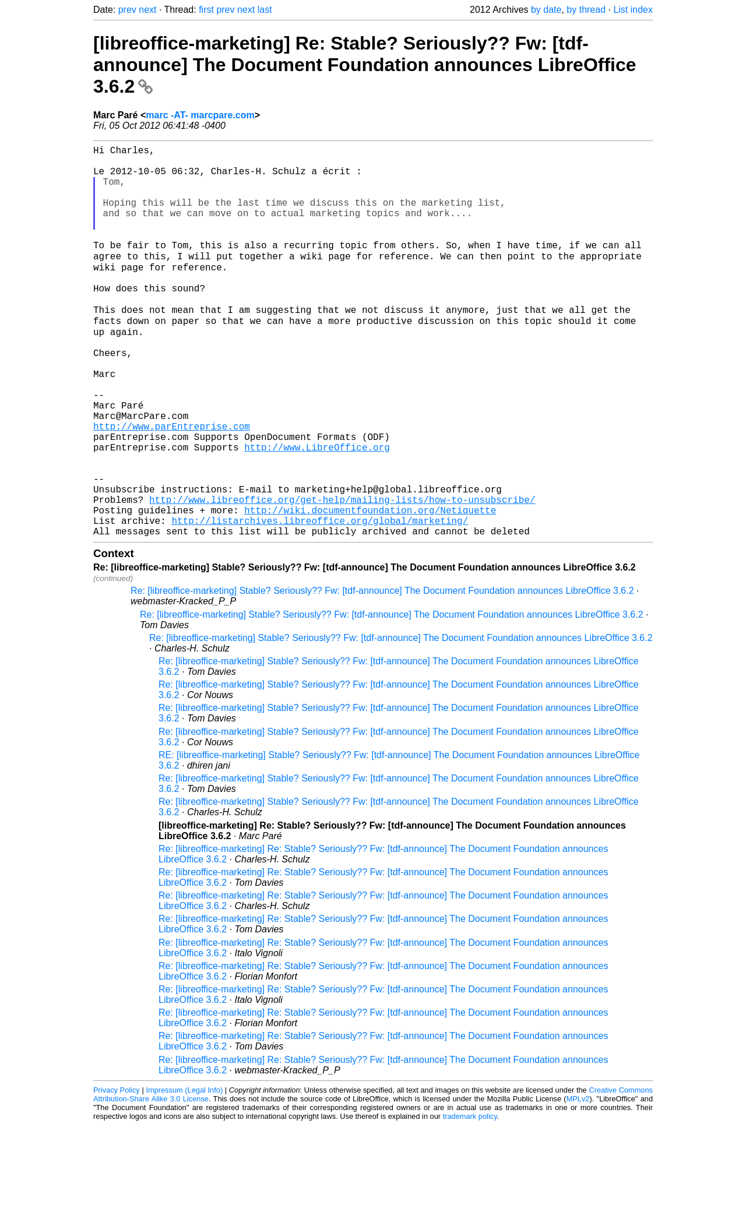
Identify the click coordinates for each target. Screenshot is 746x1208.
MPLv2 (578, 1181)
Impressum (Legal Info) (184, 1172)
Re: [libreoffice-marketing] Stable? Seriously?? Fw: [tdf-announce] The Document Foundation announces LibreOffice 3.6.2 (382, 673)
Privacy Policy (116, 1172)
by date (546, 10)
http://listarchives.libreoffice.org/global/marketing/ (319, 600)
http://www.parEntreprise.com (171, 485)
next (147, 10)
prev (127, 10)
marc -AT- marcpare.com (200, 115)
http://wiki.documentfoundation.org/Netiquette (370, 588)
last (265, 10)
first (206, 10)
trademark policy (470, 1199)
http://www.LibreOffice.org (317, 511)
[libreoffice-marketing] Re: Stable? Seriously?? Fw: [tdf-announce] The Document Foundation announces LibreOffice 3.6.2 (364, 65)
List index (633, 10)
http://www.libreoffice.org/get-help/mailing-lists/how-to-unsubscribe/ (342, 575)
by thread (586, 10)
